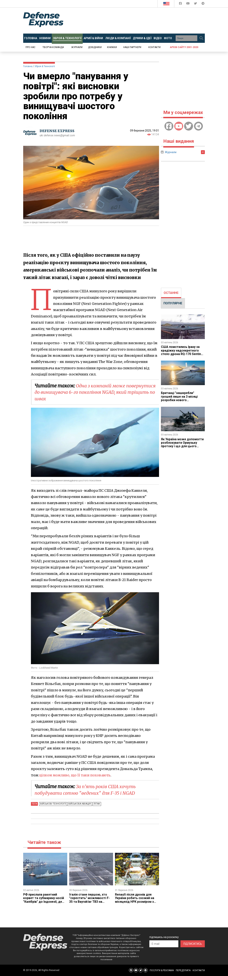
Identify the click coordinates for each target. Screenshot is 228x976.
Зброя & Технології (44, 66)
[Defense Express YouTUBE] (188, 4)
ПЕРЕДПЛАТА (183, 970)
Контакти (154, 47)
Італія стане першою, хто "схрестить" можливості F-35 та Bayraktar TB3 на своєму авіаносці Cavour (89, 900)
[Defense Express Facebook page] (181, 4)
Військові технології (53, 803)
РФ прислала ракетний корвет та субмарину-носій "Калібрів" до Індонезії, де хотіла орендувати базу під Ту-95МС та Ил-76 (44, 902)
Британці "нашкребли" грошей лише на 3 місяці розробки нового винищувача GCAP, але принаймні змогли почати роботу (180, 402)
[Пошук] (201, 38)
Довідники (95, 47)
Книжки (112, 47)
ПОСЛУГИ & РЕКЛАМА (162, 970)
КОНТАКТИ (199, 970)
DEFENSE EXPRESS (57, 131)
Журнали (77, 47)
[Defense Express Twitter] (196, 4)
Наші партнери (132, 47)
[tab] (171, 293)
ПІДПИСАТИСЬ (192, 943)
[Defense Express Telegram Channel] (203, 4)
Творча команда (53, 47)
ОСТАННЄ (171, 293)
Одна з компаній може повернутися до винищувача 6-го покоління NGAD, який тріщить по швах (96, 392)
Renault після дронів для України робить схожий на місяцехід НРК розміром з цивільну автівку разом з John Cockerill (135, 902)
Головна (27, 66)
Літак (95, 803)
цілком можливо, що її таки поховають (75, 775)
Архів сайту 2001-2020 (184, 47)
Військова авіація (79, 803)
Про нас (30, 47)
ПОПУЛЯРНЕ (172, 303)
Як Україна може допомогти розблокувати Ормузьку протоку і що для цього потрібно (182, 444)
